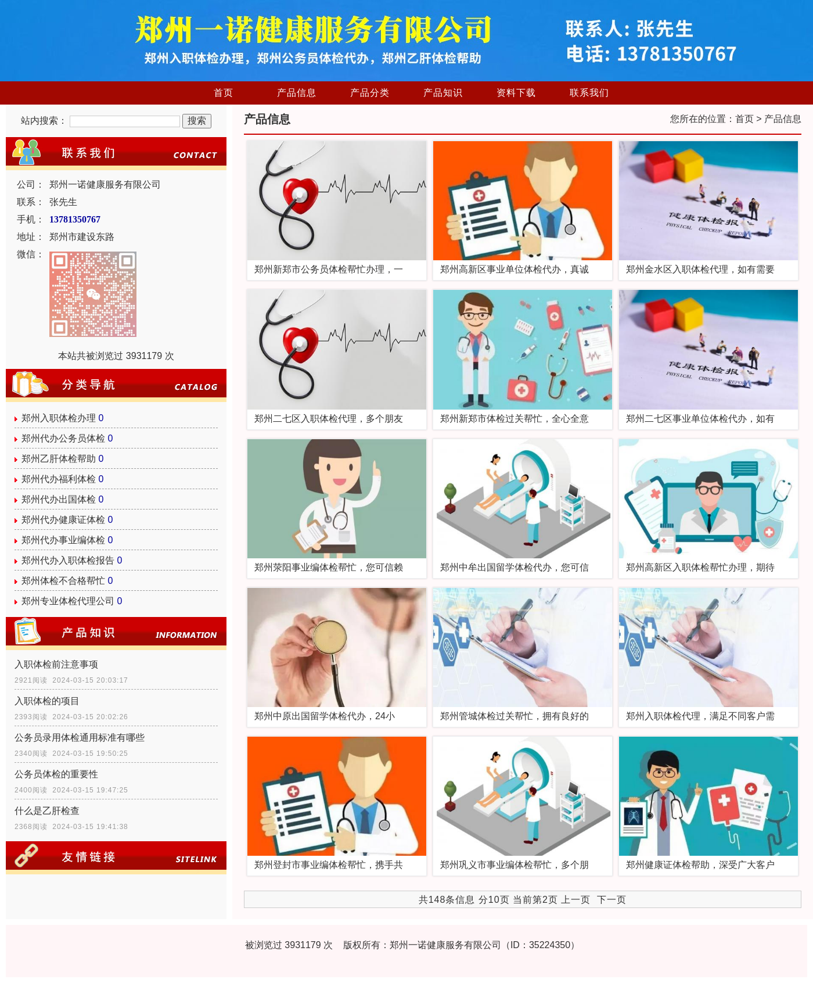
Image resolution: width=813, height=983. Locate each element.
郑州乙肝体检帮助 (58, 459)
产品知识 (443, 93)
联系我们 (589, 93)
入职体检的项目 (47, 701)
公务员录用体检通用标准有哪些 (80, 737)
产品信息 (296, 93)
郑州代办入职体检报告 (67, 560)
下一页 (612, 900)
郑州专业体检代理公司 (67, 601)
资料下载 (516, 93)
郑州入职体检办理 (58, 418)
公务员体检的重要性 (56, 774)
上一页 (576, 900)
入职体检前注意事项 (56, 664)
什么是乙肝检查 (47, 811)
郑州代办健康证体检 (63, 520)
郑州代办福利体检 (58, 479)
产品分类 (370, 93)
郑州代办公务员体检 (63, 438)
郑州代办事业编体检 (63, 540)
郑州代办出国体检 (58, 499)
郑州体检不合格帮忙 (63, 581)
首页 (223, 93)
